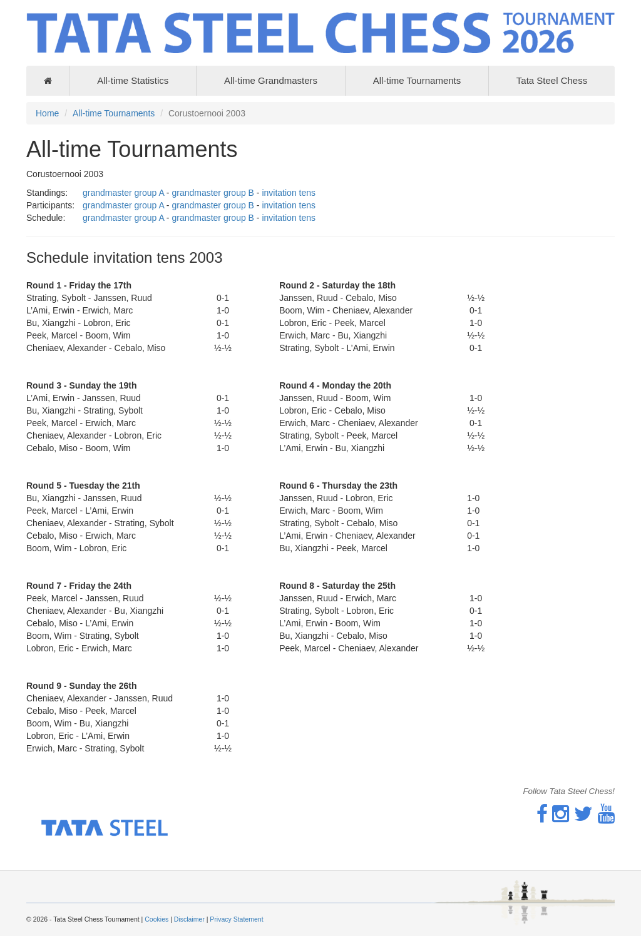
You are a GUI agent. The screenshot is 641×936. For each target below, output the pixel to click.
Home (47, 113)
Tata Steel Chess (551, 80)
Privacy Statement (236, 919)
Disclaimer (189, 919)
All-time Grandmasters (270, 80)
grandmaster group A (123, 193)
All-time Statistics (132, 80)
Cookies (156, 919)
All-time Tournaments (417, 80)
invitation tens (288, 193)
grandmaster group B (213, 193)
